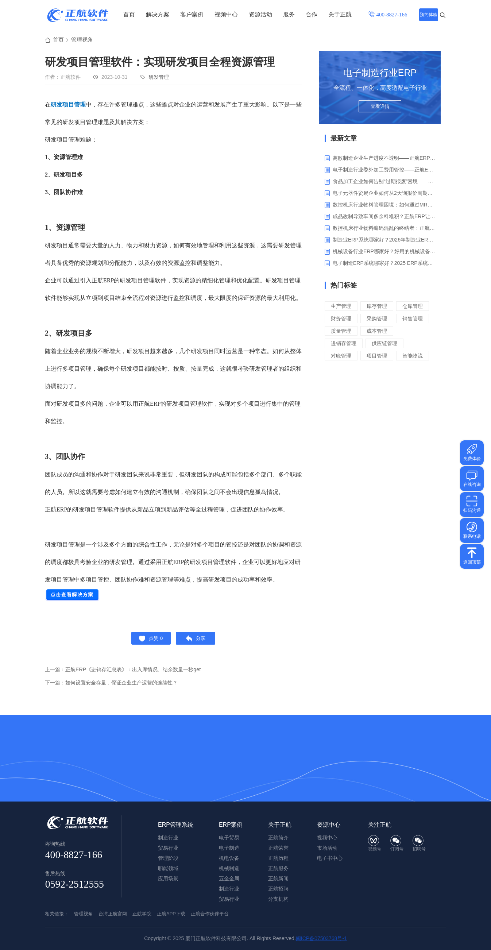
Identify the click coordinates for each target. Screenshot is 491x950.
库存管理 (379, 307)
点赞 (148, 641)
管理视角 (83, 41)
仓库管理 (342, 319)
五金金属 (229, 878)
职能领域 (168, 868)
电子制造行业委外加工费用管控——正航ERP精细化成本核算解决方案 (384, 171)
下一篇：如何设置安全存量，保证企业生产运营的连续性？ (116, 687)
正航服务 (278, 868)
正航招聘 (278, 889)
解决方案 (157, 14)
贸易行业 (229, 899)
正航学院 (141, 913)
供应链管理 (387, 357)
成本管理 (379, 344)
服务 (289, 14)
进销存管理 (344, 357)
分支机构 (278, 899)
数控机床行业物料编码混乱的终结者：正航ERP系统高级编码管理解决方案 (384, 229)
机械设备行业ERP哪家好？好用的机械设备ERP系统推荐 (384, 252)
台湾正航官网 (112, 913)
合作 (311, 14)
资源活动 (260, 14)
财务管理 (379, 319)
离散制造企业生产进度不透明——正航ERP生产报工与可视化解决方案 (384, 159)
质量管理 (342, 344)
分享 (198, 641)
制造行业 (229, 889)
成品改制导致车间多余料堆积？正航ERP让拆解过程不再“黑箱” (384, 217)
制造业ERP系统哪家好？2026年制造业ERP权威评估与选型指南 (384, 241)
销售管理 (379, 332)
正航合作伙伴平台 (210, 913)
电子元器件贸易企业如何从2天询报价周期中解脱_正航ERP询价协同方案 (384, 194)
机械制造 (229, 868)
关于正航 (340, 14)
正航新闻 (278, 878)
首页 (129, 14)
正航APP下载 (171, 913)
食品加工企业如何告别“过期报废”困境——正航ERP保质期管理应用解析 (384, 182)
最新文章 (343, 139)
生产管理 (342, 307)
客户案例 (192, 14)
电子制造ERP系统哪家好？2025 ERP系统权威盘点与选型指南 (384, 264)
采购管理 (342, 332)
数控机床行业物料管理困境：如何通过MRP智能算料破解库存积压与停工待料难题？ (384, 206)
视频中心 (226, 14)
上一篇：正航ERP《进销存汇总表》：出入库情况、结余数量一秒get (128, 674)
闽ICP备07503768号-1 (321, 938)
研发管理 (158, 78)
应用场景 (168, 878)
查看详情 (380, 110)
